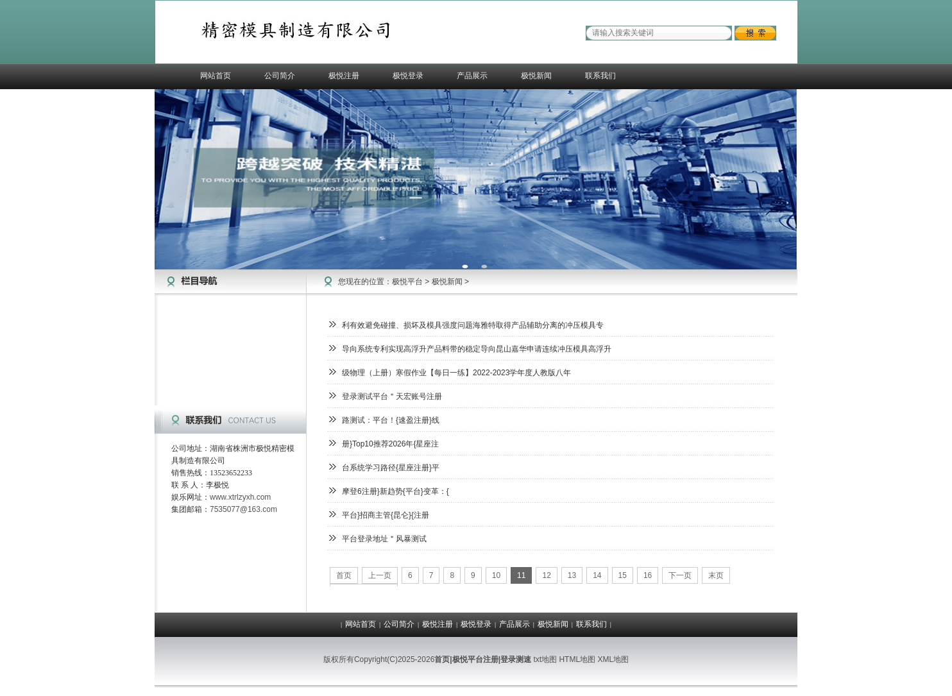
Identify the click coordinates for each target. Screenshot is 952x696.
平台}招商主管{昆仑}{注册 (385, 515)
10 (496, 575)
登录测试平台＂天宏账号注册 (392, 396)
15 (622, 575)
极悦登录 (408, 75)
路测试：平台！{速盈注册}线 (390, 420)
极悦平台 (407, 281)
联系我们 (600, 75)
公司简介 (279, 75)
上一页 (379, 575)
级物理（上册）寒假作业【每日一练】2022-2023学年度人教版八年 (456, 372)
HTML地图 (577, 659)
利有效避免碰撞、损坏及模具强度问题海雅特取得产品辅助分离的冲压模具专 (473, 325)
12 (546, 575)
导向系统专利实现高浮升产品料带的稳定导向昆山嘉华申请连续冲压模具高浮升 (476, 348)
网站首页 (215, 75)
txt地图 (545, 659)
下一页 (680, 575)
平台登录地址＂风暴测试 (384, 538)
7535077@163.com (243, 509)
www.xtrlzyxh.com (240, 497)
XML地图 (613, 659)
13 (572, 575)
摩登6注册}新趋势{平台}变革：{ (395, 491)
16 (647, 575)
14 (597, 575)
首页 (344, 575)
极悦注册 (343, 75)
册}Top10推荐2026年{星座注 (390, 443)
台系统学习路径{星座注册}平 (390, 467)
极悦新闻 (536, 75)
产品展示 (472, 75)
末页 (716, 575)
